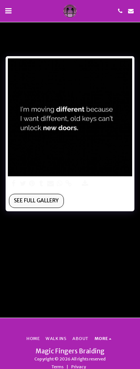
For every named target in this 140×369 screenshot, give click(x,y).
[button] (8, 10)
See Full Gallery (36, 200)
